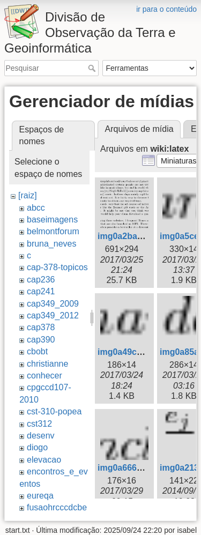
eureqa (40, 495)
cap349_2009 (53, 303)
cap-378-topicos (57, 267)
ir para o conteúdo (166, 9)
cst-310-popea (54, 411)
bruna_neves (52, 243)
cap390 (41, 339)
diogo (37, 447)
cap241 (41, 291)
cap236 (41, 279)
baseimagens (52, 219)
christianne (47, 363)
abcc (36, 207)
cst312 (39, 423)
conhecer (44, 375)
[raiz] (27, 195)
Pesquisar (93, 68)
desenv (41, 435)
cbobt (37, 351)
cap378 (41, 327)
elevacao (44, 459)
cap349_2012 (53, 315)
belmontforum (53, 231)
